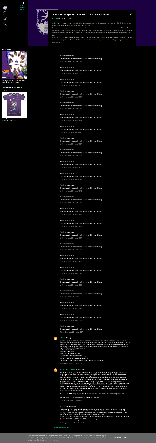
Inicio (21, 5)
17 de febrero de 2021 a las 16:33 (71, 400)
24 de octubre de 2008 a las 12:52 (71, 62)
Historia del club (22, 8)
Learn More (117, 438)
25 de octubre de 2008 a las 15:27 (71, 144)
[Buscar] (135, 5)
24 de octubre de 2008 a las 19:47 (71, 109)
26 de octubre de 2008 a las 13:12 (71, 250)
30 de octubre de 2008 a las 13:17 (71, 320)
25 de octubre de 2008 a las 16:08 (71, 156)
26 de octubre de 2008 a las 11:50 (71, 226)
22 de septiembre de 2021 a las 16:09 (72, 423)
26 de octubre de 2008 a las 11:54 (71, 238)
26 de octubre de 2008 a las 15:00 (71, 285)
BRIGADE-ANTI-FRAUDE (67, 369)
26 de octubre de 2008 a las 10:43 (71, 203)
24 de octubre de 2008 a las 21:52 (71, 120)
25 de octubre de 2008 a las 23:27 (71, 179)
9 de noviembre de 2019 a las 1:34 (71, 363)
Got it (126, 438)
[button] (131, 14)
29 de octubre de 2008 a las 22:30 (71, 308)
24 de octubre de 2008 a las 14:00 (71, 73)
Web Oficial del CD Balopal (67, 4)
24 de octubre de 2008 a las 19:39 (71, 97)
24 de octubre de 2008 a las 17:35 (71, 85)
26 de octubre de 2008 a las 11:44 (71, 214)
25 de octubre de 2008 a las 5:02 (70, 132)
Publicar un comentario (61, 428)
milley (61, 338)
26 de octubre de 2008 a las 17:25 (71, 297)
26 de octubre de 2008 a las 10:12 (71, 191)
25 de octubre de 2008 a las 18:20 (71, 167)
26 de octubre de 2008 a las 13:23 (71, 273)
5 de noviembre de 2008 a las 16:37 (71, 332)
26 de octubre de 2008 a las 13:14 (71, 261)
